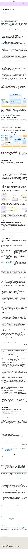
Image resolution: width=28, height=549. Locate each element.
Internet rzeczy (7, 6)
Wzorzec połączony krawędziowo (5, 14)
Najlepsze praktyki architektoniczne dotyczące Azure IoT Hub (11, 511)
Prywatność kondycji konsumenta (15, 545)
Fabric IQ (2, 379)
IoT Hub (20, 109)
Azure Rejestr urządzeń (22, 448)
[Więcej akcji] (26, 7)
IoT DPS (7, 261)
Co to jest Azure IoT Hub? (6, 508)
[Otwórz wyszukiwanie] (24, 1)
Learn (1, 6)
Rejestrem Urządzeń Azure (9, 112)
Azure (3, 6)
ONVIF (3, 230)
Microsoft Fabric (4, 52)
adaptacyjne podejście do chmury (6, 24)
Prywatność (8, 545)
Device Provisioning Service (10, 115)
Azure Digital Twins (17, 115)
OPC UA (3, 229)
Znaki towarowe (10, 546)
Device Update (10, 261)
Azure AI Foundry (16, 373)
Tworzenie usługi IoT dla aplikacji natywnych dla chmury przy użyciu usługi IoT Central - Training (13, 527)
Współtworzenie (4, 545)
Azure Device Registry (5, 43)
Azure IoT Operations (5, 38)
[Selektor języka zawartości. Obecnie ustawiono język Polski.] (3, 540)
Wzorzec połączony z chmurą (5, 13)
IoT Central (7, 262)
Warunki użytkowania (4, 546)
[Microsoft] (14, 1)
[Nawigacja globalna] (1, 1)
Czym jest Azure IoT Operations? (7, 506)
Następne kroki (3, 18)
